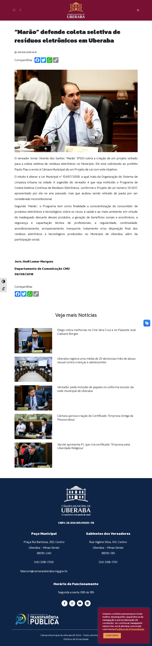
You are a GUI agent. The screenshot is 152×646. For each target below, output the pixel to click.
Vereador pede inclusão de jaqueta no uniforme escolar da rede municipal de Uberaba (95, 389)
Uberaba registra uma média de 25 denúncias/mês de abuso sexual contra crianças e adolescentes (96, 360)
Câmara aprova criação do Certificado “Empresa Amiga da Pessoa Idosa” (95, 417)
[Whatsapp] (50, 60)
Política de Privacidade (129, 629)
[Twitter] (43, 60)
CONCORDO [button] (112, 635)
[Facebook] (37, 60)
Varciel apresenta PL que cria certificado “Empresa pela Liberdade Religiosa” (93, 446)
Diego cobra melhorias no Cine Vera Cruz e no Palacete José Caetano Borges (96, 332)
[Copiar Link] (56, 60)
